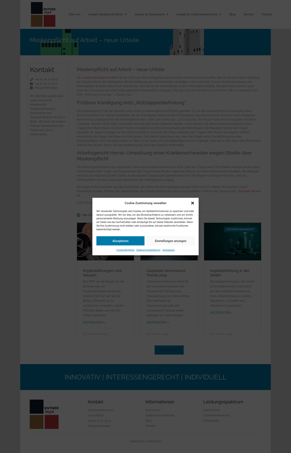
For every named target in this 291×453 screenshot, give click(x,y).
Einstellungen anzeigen (170, 241)
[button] (193, 203)
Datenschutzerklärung (148, 250)
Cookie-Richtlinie (125, 250)
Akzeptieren (120, 241)
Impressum (168, 250)
